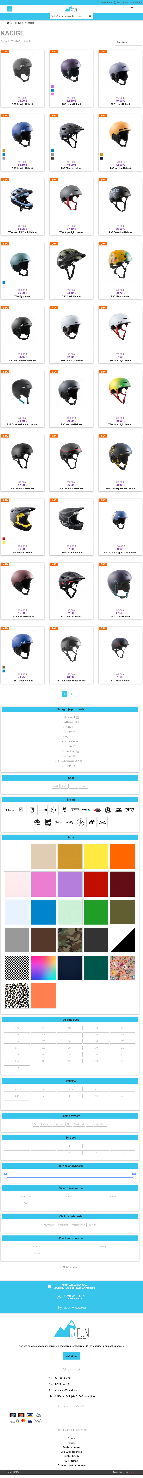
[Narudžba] (128, 42)
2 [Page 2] (71, 694)
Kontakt (71, 1445)
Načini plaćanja (71, 1459)
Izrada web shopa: (120, 1475)
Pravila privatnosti (71, 1449)
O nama (71, 1440)
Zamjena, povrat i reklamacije (72, 1468)
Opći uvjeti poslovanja (71, 1454)
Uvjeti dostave (71, 1464)
